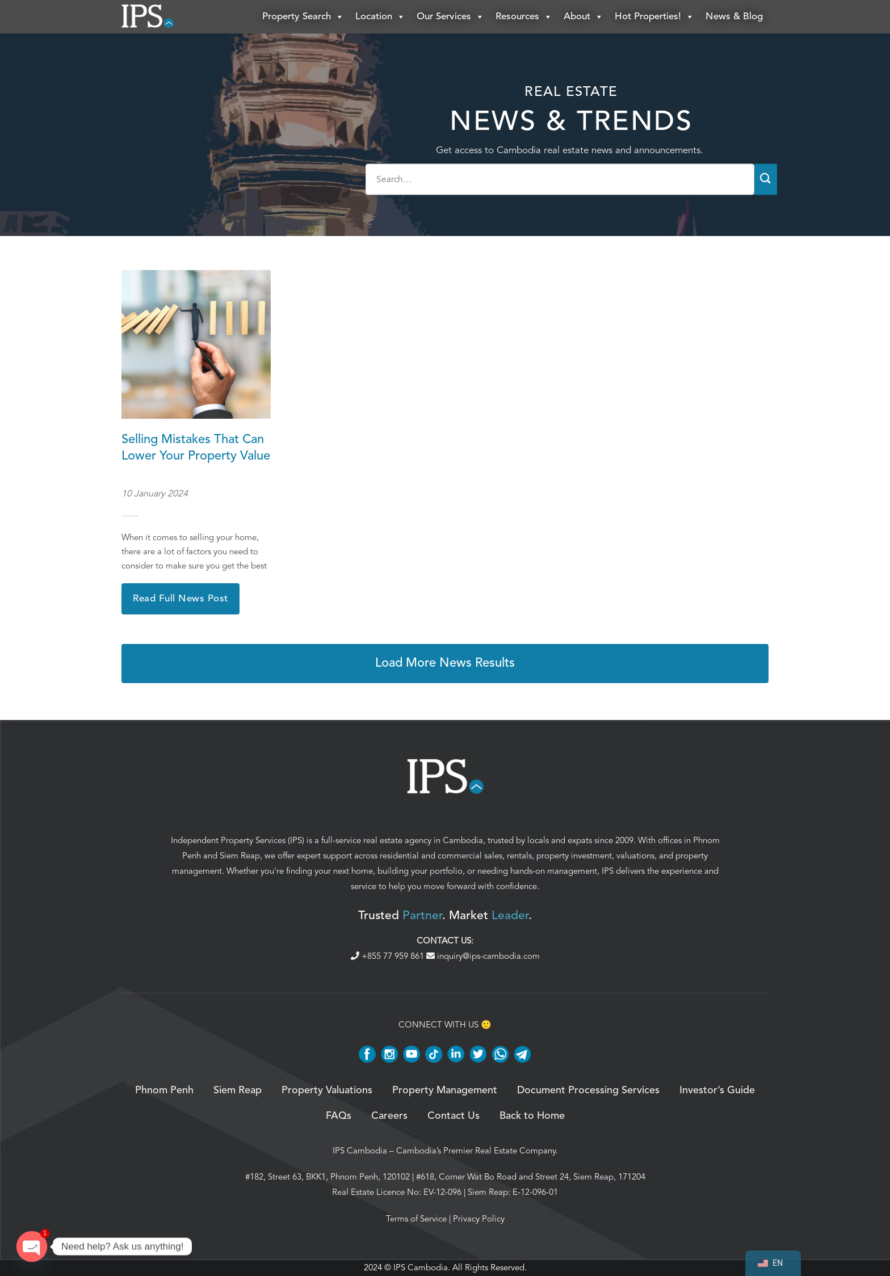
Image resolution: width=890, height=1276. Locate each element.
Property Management (444, 1091)
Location (380, 17)
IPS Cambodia (360, 1151)
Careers (389, 1116)
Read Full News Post (180, 599)
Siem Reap (240, 856)
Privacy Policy (479, 1219)
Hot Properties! (654, 17)
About (583, 17)
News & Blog (734, 17)
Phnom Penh (164, 1091)
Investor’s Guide (717, 1091)
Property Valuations (327, 1091)
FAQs (338, 1116)
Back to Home (532, 1116)
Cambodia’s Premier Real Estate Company (476, 1151)
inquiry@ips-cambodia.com (483, 956)
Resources (524, 17)
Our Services (450, 17)
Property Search (303, 17)
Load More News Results (445, 663)
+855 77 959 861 (388, 956)
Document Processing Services (588, 1091)
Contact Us (453, 1116)
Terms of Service (416, 1219)
